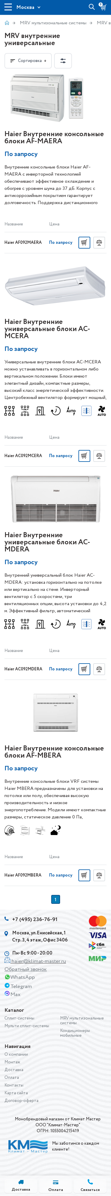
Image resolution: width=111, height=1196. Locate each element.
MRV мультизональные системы (53, 23)
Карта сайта (16, 1093)
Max (15, 994)
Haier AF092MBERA (22, 875)
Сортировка (28, 61)
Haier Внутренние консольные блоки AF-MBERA (54, 752)
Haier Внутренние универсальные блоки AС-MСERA (47, 329)
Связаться (90, 1190)
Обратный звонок (25, 969)
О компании (16, 1054)
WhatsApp (22, 977)
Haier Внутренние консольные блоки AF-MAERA (54, 138)
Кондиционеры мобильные (75, 1033)
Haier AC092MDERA (23, 669)
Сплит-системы (19, 1018)
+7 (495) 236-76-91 (34, 919)
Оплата (11, 1078)
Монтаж (12, 1062)
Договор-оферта (21, 1101)
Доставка (13, 1070)
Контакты (13, 1085)
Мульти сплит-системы (26, 1026)
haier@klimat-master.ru (39, 961)
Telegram (21, 986)
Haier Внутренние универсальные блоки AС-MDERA (47, 542)
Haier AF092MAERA (23, 243)
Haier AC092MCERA (23, 456)
